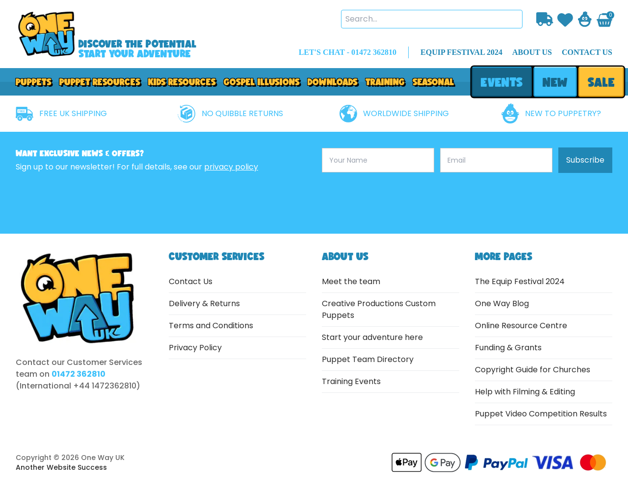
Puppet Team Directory (368, 359)
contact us (587, 52)
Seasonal (433, 82)
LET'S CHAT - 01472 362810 (347, 52)
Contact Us (190, 281)
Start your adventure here (372, 337)
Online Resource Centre (521, 325)
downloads (333, 82)
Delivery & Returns (204, 303)
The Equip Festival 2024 (520, 281)
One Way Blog (502, 303)
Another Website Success (61, 467)
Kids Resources (182, 82)
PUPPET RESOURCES (99, 82)
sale (601, 82)
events (502, 82)
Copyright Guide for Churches (532, 369)
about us (532, 52)
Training (385, 82)
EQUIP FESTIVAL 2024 (461, 52)
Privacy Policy (195, 347)
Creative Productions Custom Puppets (379, 309)
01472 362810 (78, 374)
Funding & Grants (508, 347)
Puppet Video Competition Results (541, 413)
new (555, 82)
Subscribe (585, 160)
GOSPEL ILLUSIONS (262, 82)
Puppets (34, 82)
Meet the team (351, 281)
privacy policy (231, 166)
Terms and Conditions (211, 325)
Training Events (351, 381)
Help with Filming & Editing (525, 391)
